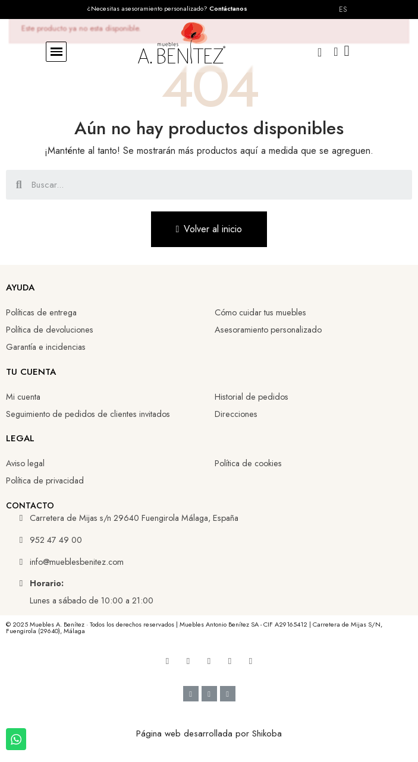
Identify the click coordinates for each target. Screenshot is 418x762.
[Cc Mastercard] (227, 693)
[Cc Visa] (191, 693)
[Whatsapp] (251, 661)
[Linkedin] (209, 661)
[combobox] (210, 185)
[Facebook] (168, 661)
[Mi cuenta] (336, 52)
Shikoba (267, 733)
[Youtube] (188, 661)
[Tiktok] (230, 661)
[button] (56, 52)
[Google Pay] (209, 693)
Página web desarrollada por (194, 733)
